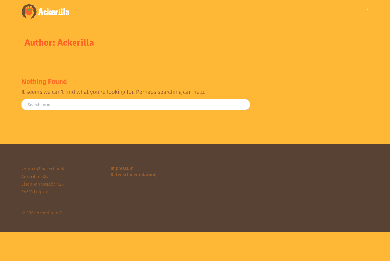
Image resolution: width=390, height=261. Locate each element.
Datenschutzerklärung (134, 174)
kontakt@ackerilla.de (43, 169)
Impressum (122, 168)
